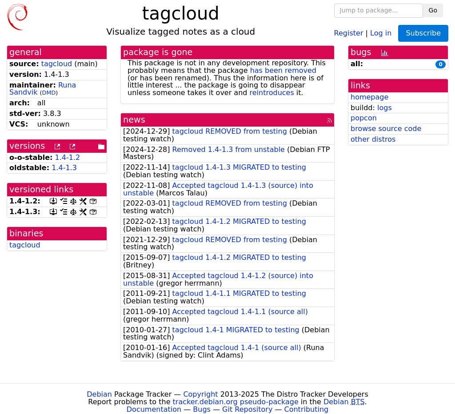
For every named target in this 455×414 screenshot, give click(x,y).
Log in (380, 32)
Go (433, 10)
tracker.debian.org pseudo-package (236, 402)
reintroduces (272, 92)
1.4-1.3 (64, 167)
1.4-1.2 (67, 157)
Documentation (154, 409)
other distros (373, 139)
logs (384, 108)
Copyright (200, 394)
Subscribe (423, 33)
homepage (369, 97)
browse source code (386, 128)
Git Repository (247, 409)
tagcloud (56, 64)
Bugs (202, 409)
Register (348, 32)
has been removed (283, 70)
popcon (364, 118)
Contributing (306, 409)
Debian (99, 394)
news (134, 120)
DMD (49, 92)
